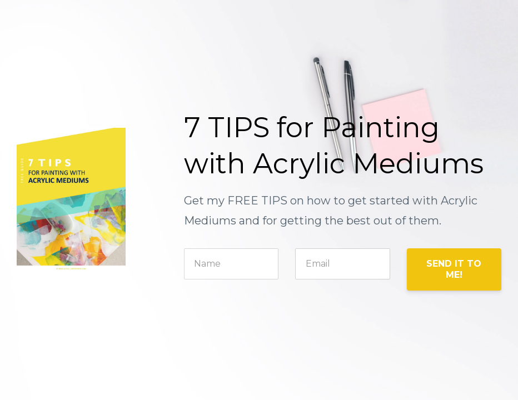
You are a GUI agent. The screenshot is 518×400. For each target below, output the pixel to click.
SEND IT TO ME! (453, 269)
